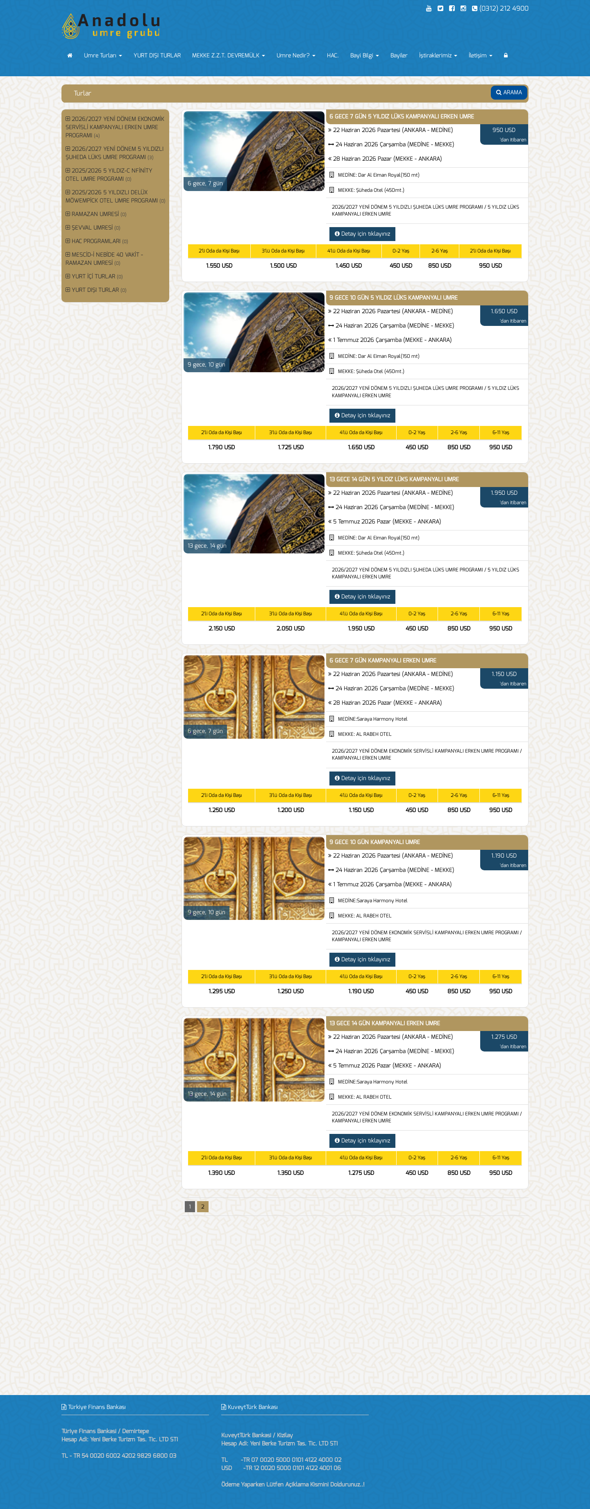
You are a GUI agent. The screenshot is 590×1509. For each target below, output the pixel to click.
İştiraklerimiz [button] (438, 55)
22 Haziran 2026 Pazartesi (393, 130)
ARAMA (509, 92)
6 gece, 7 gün (205, 183)
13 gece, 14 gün (207, 546)
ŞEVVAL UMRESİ (93, 228)
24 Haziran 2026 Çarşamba (395, 144)
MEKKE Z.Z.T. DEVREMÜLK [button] (228, 55)
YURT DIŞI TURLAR (157, 55)
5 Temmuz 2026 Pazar (387, 522)
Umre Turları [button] (103, 55)
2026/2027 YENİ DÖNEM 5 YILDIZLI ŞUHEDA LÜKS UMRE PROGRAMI (114, 153)
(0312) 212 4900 (500, 8)
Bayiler (399, 55)
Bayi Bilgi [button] (364, 55)
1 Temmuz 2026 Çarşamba (392, 340)
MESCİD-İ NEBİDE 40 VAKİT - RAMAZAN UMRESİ (104, 259)
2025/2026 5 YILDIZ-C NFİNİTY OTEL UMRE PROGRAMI (109, 175)
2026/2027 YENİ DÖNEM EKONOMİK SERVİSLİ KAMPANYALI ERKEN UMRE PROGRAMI (115, 127)
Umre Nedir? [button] (296, 55)
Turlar (82, 93)
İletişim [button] (480, 55)
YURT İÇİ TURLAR (94, 276)
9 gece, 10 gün (206, 365)
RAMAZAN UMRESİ (96, 214)
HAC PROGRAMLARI (97, 241)
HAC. (333, 55)
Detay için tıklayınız (362, 234)
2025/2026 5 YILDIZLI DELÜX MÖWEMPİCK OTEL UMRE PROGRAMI (116, 197)
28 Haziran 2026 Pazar (387, 159)
